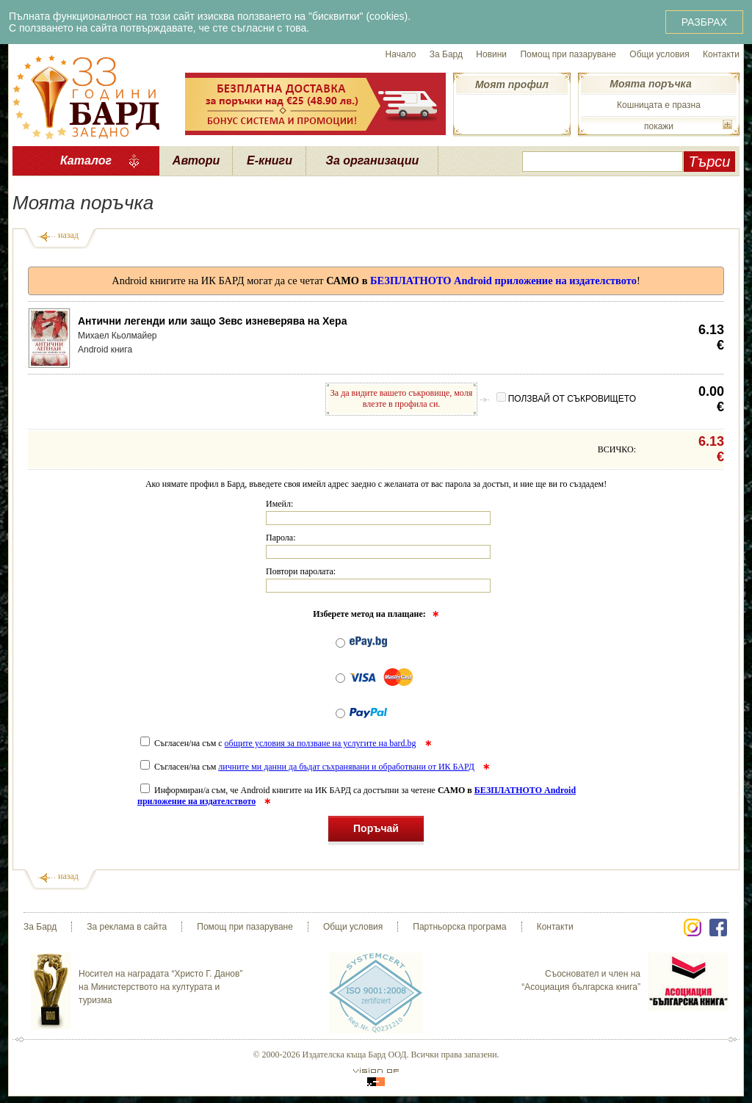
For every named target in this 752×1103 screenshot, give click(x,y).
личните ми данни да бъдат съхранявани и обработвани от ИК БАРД (346, 767)
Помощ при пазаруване (568, 54)
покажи (658, 126)
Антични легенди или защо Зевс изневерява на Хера (212, 321)
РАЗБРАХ (704, 22)
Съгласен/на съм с (279, 743)
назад (68, 235)
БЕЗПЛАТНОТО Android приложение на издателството (503, 280)
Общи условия (659, 54)
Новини (491, 54)
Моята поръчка (650, 84)
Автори (196, 160)
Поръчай (376, 831)
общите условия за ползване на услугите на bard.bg (320, 743)
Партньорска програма (459, 927)
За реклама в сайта (127, 927)
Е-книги (269, 160)
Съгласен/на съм (308, 767)
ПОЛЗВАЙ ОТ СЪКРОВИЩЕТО (566, 399)
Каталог (86, 160)
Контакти (721, 54)
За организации (372, 160)
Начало (401, 54)
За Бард (446, 54)
